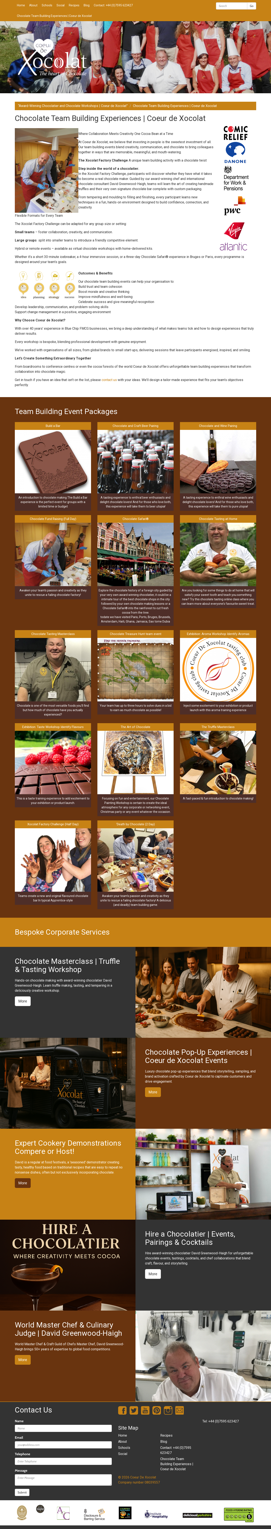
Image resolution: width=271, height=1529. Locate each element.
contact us (109, 380)
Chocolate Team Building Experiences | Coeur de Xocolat (54, 16)
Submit (22, 1492)
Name (19, 1421)
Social (61, 5)
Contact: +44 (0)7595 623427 (113, 5)
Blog (87, 5)
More (22, 1001)
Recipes (74, 5)
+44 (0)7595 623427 (223, 1421)
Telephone (22, 1454)
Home (21, 5)
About (33, 5)
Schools (47, 5)
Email (19, 1438)
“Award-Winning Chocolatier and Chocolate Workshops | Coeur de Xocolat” (73, 106)
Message (21, 1471)
